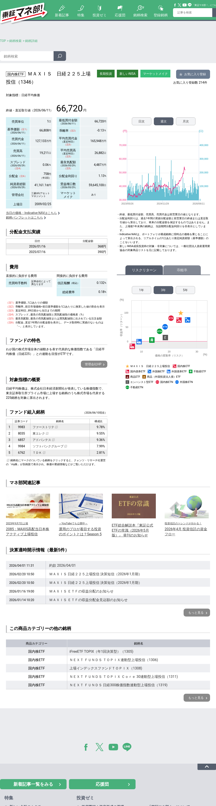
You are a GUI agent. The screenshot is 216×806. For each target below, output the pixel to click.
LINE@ (128, 748)
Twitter (179, 5)
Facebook (175, 5)
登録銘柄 (161, 15)
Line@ (190, 5)
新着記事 (62, 15)
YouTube (184, 5)
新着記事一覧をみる (33, 784)
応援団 (120, 15)
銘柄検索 (140, 15)
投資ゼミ (100, 15)
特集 (80, 15)
